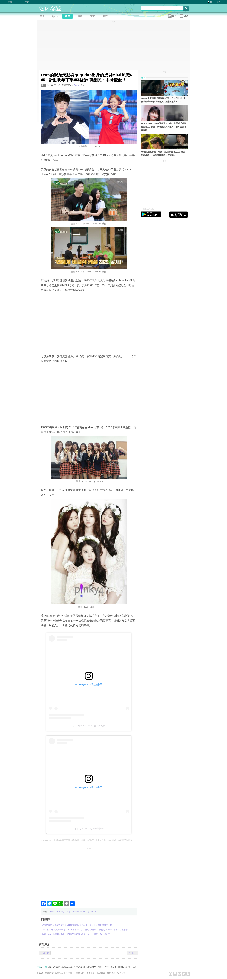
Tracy (76, 85)
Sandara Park (79, 911)
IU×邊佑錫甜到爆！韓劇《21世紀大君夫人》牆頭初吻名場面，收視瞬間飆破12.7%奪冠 (163, 153)
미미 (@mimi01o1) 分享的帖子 (89, 828)
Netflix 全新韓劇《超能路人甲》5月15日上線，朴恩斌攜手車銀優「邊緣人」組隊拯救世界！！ (163, 100)
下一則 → (132, 953)
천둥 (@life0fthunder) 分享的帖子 (88, 725)
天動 (68, 911)
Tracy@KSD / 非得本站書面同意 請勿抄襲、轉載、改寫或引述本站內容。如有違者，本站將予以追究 (86, 840)
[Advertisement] (88, 873)
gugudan (92, 911)
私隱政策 (101, 973)
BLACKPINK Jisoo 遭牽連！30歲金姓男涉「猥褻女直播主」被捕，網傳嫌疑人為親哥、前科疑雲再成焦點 (163, 126)
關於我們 (80, 973)
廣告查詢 (111, 973)
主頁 (39, 967)
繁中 (212, 1)
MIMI (52, 911)
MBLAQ (60, 911)
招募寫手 (121, 973)
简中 (219, 1)
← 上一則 (45, 953)
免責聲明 (90, 973)
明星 (43, 85)
